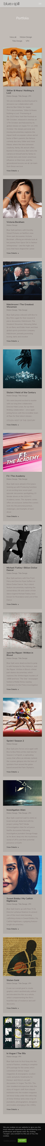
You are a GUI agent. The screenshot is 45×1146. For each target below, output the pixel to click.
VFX (29, 96)
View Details (13, 171)
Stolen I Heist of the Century (21, 392)
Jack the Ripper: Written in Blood (20, 654)
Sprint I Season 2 (15, 740)
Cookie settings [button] (10, 1141)
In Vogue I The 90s (16, 1053)
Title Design (22, 96)
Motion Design (12, 96)
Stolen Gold (13, 980)
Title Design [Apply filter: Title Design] (17, 41)
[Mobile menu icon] (40, 4)
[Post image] (22, 67)
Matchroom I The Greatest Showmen (20, 305)
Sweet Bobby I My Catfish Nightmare (20, 899)
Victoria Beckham (15, 222)
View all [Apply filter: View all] (13, 37)
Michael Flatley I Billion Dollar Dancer (22, 569)
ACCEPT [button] (22, 1140)
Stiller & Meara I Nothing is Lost (20, 91)
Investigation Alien (16, 809)
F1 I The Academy (16, 476)
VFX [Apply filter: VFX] (27, 41)
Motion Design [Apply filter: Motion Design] (26, 37)
